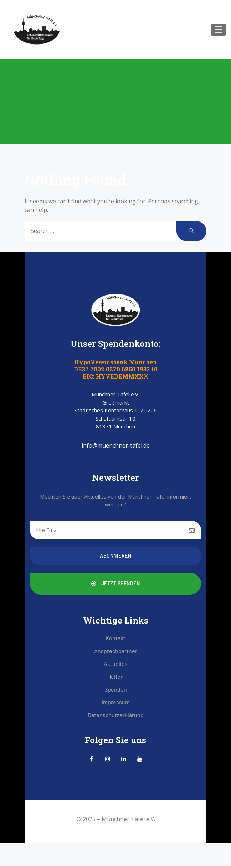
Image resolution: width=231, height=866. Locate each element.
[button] (115, 584)
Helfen (115, 676)
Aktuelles (116, 663)
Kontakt (115, 638)
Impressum (116, 702)
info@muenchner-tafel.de (116, 445)
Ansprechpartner (115, 650)
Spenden (115, 689)
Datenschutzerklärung (116, 714)
